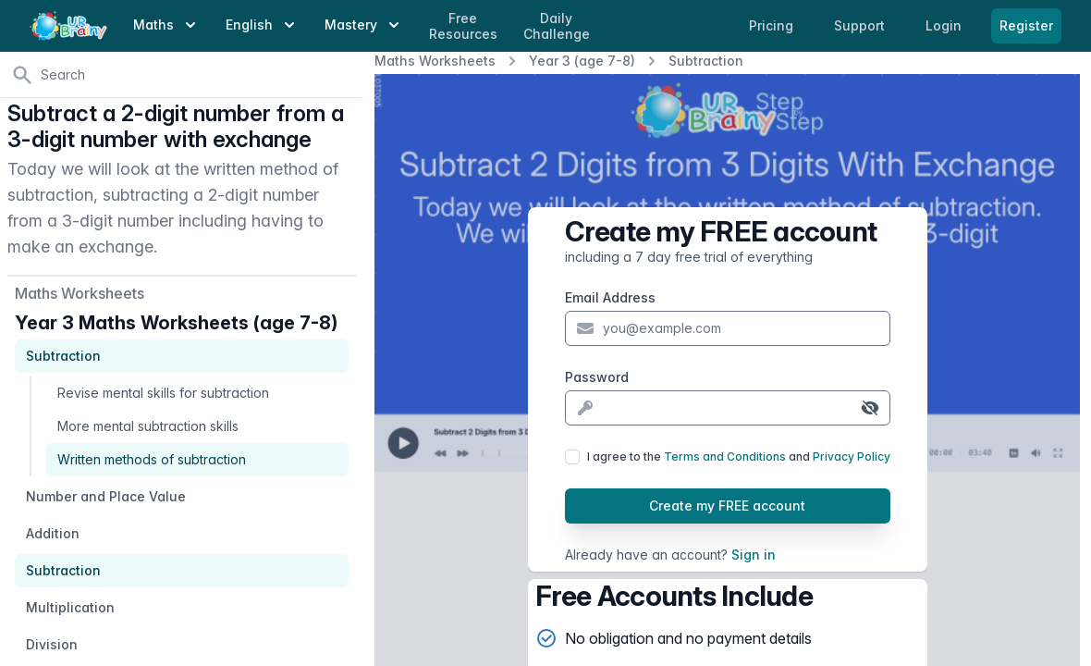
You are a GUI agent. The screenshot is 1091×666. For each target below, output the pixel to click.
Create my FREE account (727, 505)
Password (597, 377)
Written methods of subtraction (151, 459)
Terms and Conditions (725, 456)
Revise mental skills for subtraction (163, 393)
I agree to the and (738, 456)
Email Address (610, 297)
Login (945, 25)
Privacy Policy (851, 456)
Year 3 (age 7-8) (582, 60)
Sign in (753, 554)
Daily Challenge (556, 26)
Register (1026, 25)
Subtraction (705, 60)
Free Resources (463, 26)
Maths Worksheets (435, 60)
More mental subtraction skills (148, 426)
